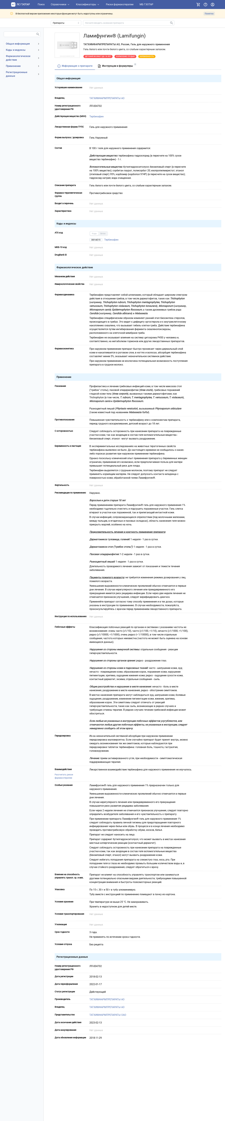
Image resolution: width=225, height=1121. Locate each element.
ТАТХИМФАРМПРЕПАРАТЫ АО (107, 98)
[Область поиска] (66, 23)
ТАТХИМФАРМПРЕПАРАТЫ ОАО (108, 1014)
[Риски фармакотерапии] (120, 4)
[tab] (75, 66)
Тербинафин (97, 116)
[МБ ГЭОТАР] (146, 4)
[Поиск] (41, 4)
